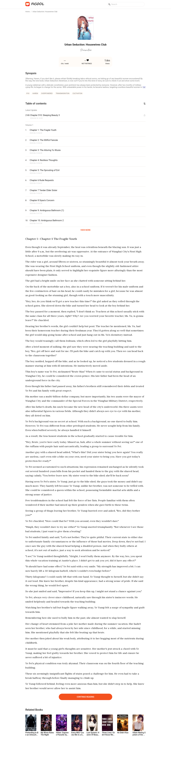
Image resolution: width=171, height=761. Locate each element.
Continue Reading (85, 697)
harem (35, 93)
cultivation (77, 93)
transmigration (62, 93)
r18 (27, 93)
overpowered (47, 93)
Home (27, 12)
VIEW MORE (85, 230)
